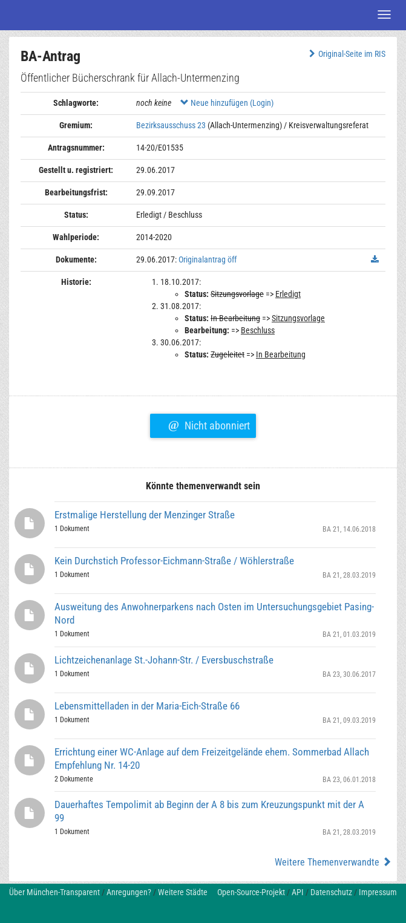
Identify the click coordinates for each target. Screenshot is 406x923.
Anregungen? (128, 892)
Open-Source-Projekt (251, 892)
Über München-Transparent (54, 892)
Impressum (378, 892)
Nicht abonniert (209, 424)
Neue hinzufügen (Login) (226, 103)
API (298, 892)
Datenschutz (331, 892)
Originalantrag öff (207, 259)
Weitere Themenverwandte (333, 862)
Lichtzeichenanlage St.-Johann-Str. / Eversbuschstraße (163, 660)
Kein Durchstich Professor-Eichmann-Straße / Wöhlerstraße (174, 561)
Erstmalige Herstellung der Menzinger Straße (144, 515)
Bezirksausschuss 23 (171, 125)
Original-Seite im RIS (345, 54)
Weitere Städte (183, 892)
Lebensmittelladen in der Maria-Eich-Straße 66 (147, 706)
